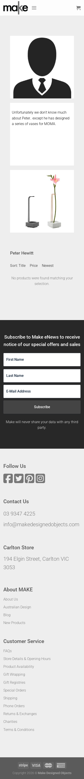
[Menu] (34, 7)
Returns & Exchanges (20, 714)
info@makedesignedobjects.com (41, 524)
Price (34, 265)
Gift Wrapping (14, 674)
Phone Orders (14, 706)
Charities (10, 722)
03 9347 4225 (19, 514)
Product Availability (18, 666)
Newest (48, 265)
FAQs (7, 651)
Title (22, 265)
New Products (14, 623)
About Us (10, 599)
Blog (7, 615)
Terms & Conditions (18, 730)
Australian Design (17, 607)
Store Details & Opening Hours (27, 659)
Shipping (10, 698)
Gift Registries (14, 682)
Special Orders (14, 690)
